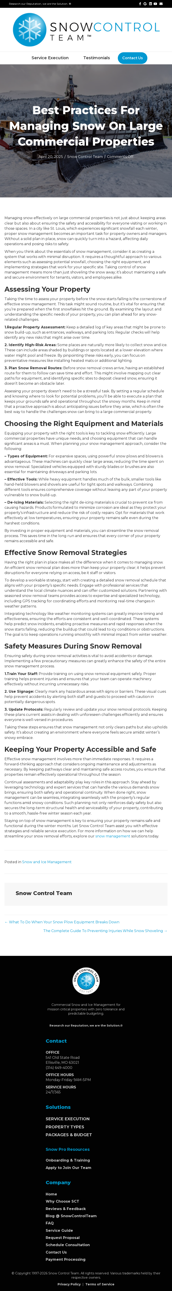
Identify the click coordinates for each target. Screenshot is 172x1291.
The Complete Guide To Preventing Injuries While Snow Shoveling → (105, 931)
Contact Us (132, 58)
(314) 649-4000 (59, 1068)
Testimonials (96, 57)
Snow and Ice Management (47, 862)
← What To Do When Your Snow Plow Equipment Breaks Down (61, 922)
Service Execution (50, 57)
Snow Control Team (85, 157)
